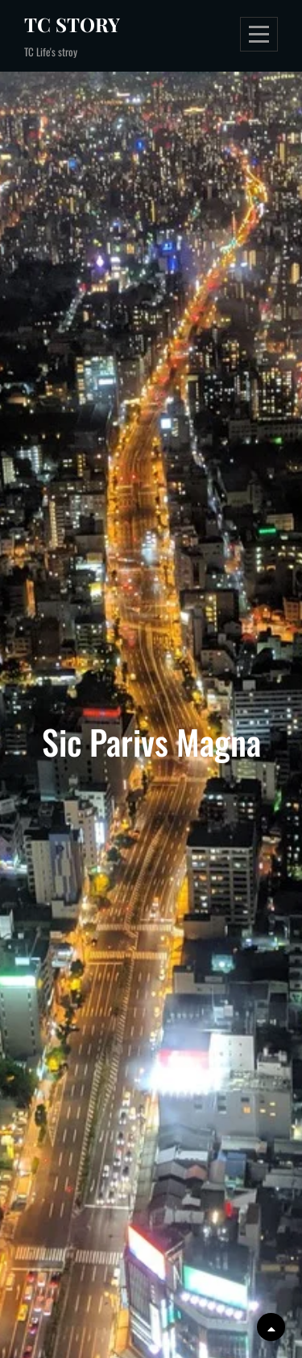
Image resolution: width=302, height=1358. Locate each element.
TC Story (72, 24)
